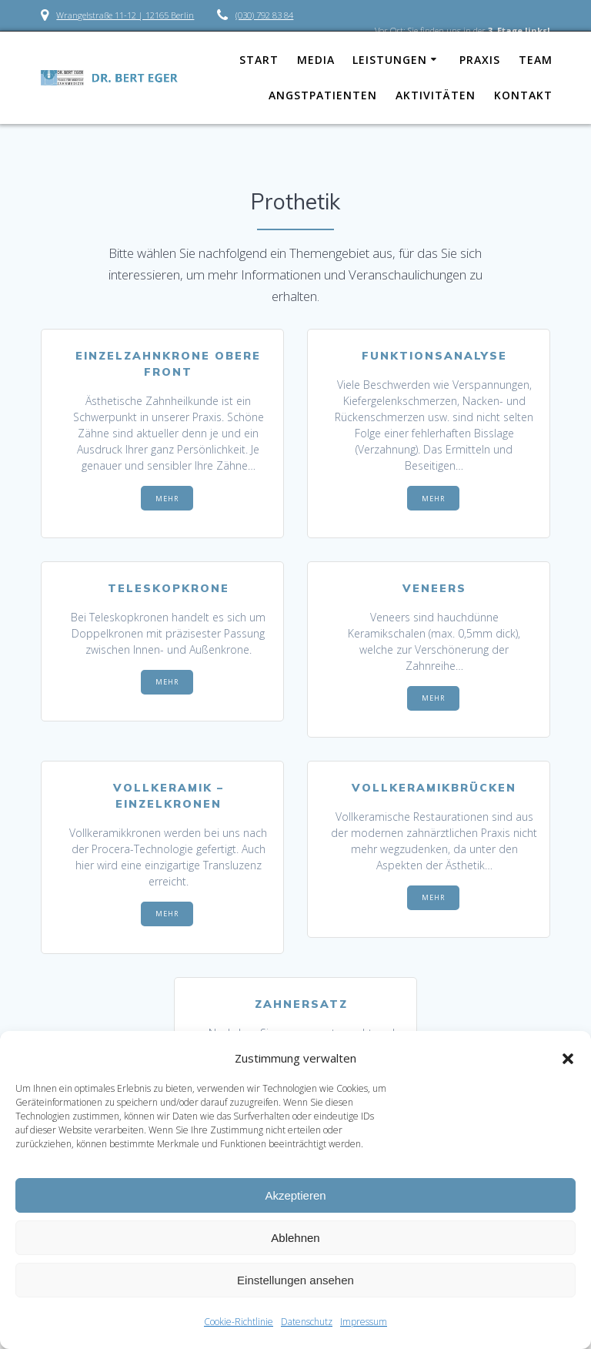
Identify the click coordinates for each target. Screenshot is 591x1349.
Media (316, 59)
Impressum (363, 1321)
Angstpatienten (323, 95)
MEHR (167, 499)
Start (259, 59)
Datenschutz (306, 1321)
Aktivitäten (436, 95)
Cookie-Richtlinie (238, 1321)
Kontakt (523, 95)
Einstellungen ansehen (295, 1280)
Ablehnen (295, 1237)
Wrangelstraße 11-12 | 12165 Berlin (125, 15)
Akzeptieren (295, 1195)
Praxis (479, 59)
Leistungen (389, 59)
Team (536, 59)
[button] (568, 1058)
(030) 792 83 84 (264, 15)
